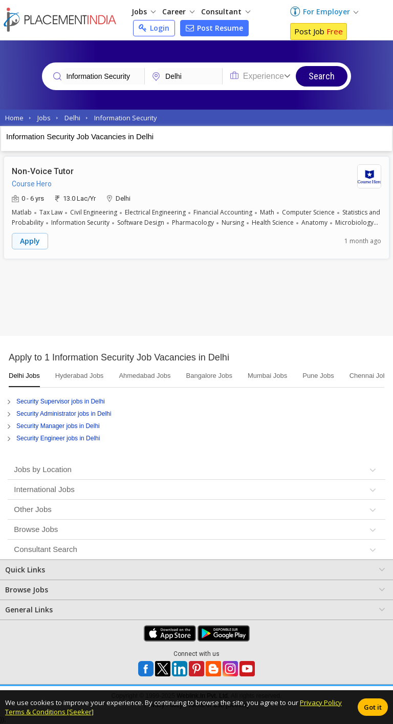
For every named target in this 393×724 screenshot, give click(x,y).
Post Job (318, 31)
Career (178, 11)
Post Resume (214, 28)
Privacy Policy (321, 702)
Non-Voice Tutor (43, 171)
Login (154, 28)
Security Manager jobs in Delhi (58, 426)
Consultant (225, 11)
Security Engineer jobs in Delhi (58, 438)
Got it (373, 707)
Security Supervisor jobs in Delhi (60, 401)
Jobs (144, 11)
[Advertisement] (196, 300)
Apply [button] (30, 241)
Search (322, 76)
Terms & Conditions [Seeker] (49, 711)
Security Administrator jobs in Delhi (63, 413)
